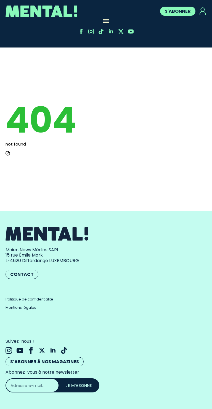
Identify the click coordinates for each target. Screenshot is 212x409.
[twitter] (121, 31)
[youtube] (131, 31)
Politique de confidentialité (29, 299)
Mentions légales (21, 307)
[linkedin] (111, 31)
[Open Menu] (106, 21)
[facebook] (81, 31)
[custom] (101, 31)
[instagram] (91, 31)
